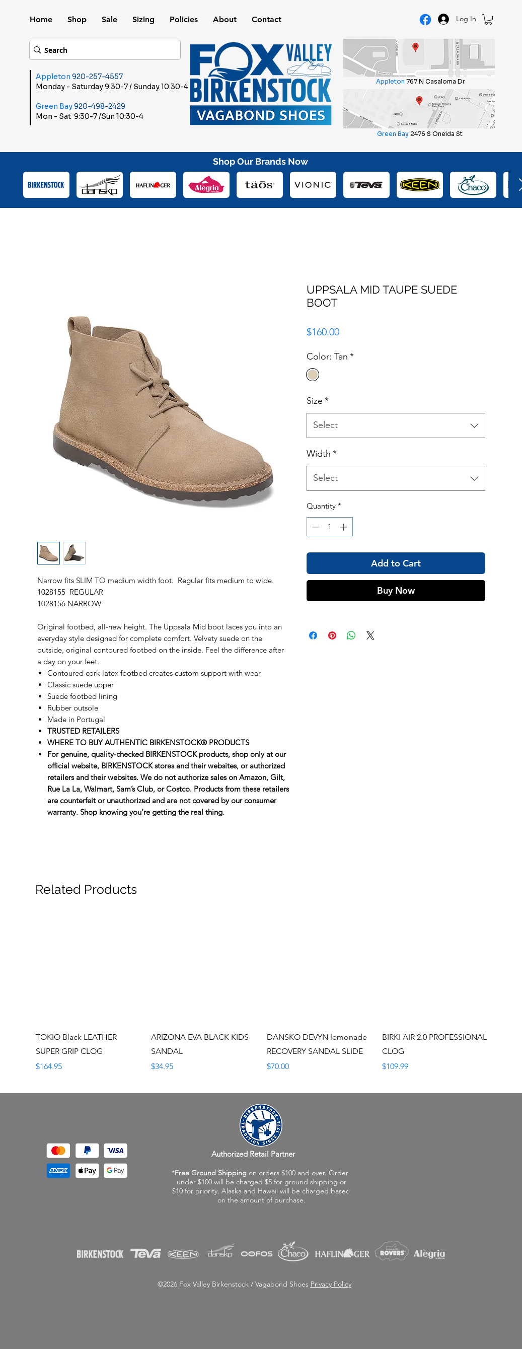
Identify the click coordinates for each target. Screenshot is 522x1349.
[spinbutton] (329, 527)
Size (318, 400)
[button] (488, 19)
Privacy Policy (331, 1284)
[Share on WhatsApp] (351, 635)
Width (322, 453)
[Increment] (344, 527)
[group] (261, 995)
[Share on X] (370, 635)
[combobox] (396, 425)
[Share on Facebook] (313, 635)
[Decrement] (315, 527)
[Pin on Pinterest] (332, 635)
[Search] (101, 49)
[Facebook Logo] (425, 19)
